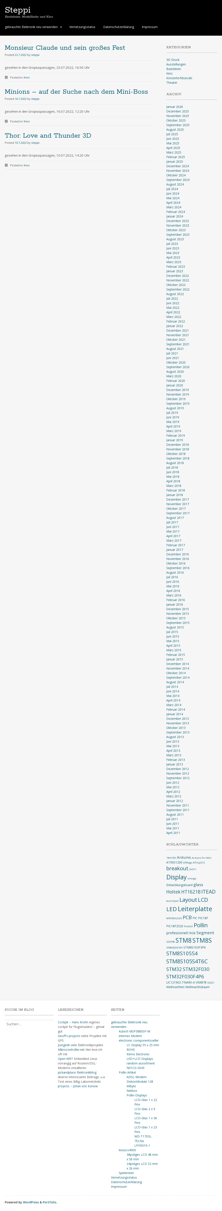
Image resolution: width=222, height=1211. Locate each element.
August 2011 (175, 814)
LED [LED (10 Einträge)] (171, 909)
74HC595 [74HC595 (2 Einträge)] (171, 857)
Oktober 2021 (176, 339)
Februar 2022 (175, 321)
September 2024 (177, 180)
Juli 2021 (172, 353)
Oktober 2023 (176, 230)
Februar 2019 (175, 435)
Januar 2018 (174, 495)
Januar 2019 (174, 440)
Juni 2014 (172, 691)
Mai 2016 (172, 586)
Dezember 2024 (177, 166)
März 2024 (173, 207)
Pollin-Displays (137, 1095)
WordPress (31, 1202)
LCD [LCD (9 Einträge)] (203, 899)
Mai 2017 (172, 531)
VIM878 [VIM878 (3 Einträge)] (201, 982)
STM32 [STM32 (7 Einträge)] (174, 969)
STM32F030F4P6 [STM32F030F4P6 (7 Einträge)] (185, 976)
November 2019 (177, 394)
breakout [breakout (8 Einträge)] (177, 868)
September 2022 (177, 289)
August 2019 (175, 408)
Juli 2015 (172, 632)
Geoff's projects (69, 1036)
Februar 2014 (175, 709)
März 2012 (173, 796)
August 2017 (175, 518)
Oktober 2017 (176, 508)
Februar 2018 (175, 490)
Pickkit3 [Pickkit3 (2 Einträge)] (188, 926)
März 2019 (173, 431)
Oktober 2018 (176, 454)
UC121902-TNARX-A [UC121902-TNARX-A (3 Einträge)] (180, 982)
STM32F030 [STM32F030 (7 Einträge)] (196, 969)
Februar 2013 (175, 760)
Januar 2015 (174, 659)
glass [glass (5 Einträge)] (198, 884)
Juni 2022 (172, 303)
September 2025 (177, 125)
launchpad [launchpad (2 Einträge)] (172, 900)
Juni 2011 (172, 824)
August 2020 (175, 371)
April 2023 (173, 257)
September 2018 (177, 458)
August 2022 (175, 294)
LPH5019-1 (142, 1145)
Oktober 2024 (176, 175)
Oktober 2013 (176, 728)
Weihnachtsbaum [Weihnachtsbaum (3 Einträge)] (197, 987)
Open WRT (65, 1059)
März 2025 (173, 152)
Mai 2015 (172, 641)
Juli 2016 (172, 577)
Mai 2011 (172, 828)
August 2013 (175, 737)
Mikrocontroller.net (71, 1049)
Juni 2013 (172, 741)
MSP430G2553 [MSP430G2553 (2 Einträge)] (174, 918)
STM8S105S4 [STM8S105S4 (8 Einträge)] (182, 953)
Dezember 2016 (177, 554)
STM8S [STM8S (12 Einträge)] (202, 940)
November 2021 (177, 335)
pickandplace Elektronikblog (77, 1072)
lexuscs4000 (127, 1150)
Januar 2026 (174, 107)
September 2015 (177, 623)
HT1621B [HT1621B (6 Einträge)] (191, 892)
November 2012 (177, 773)
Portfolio (49, 1202)
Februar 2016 (175, 600)
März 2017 (173, 540)
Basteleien (173, 69)
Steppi (18, 10)
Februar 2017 (175, 545)
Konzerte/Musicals (179, 78)
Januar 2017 (174, 550)
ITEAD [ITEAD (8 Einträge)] (208, 891)
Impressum (150, 27)
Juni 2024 (172, 193)
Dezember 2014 (177, 664)
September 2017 (177, 513)
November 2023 (177, 225)
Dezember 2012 (177, 769)
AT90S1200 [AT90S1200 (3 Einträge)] (174, 862)
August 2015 (175, 627)
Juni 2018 (172, 472)
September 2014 (177, 677)
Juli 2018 (172, 467)
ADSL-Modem (137, 1077)
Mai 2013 (172, 746)
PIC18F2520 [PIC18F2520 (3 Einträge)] (174, 926)
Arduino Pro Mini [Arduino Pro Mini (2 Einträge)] (201, 857)
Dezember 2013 (177, 719)
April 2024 (173, 202)
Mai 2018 (172, 476)
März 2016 (173, 595)
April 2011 (173, 833)
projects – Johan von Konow (78, 1086)
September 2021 (177, 344)
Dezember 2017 (177, 499)
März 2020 (173, 376)
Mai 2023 (172, 253)
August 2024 (175, 184)
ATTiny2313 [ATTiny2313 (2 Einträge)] (199, 862)
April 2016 (173, 591)
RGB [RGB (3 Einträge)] (192, 933)
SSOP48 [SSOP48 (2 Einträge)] (170, 941)
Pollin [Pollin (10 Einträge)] (201, 925)
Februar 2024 (175, 212)
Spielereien (126, 1173)
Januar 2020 (174, 385)
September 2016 (177, 568)
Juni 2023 (172, 248)
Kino (27, 77)
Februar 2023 (175, 266)
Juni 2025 (172, 139)
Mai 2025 (172, 143)
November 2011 (177, 805)
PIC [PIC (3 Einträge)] (195, 918)
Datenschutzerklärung (118, 27)
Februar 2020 (175, 381)
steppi (35, 55)
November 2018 (177, 449)
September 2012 (177, 778)
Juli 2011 (172, 819)
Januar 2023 (174, 271)
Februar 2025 (175, 157)
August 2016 (175, 572)
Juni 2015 (172, 636)
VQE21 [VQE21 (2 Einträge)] (210, 982)
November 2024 (177, 171)
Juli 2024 (172, 189)
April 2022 (173, 312)
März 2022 (173, 317)
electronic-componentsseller (139, 1040)
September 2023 (177, 234)
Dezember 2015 (177, 609)
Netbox (132, 1091)
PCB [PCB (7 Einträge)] (187, 917)
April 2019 (173, 426)
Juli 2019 (172, 413)
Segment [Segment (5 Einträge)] (205, 932)
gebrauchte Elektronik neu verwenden (31, 27)
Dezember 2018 (177, 445)
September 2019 (177, 403)
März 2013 (173, 755)
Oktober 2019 (176, 399)
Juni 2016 (172, 582)
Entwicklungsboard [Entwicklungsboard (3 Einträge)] (179, 885)
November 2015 (177, 613)
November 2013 (177, 723)
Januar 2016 (174, 604)
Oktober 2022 (176, 285)
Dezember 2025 (177, 111)
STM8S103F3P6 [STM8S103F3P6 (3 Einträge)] (194, 947)
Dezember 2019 (177, 390)
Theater (171, 82)
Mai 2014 (172, 696)
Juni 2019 (172, 417)
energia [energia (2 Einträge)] (192, 878)
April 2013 (173, 750)
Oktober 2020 (176, 362)
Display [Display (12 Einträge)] (176, 877)
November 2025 (177, 116)
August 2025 (175, 129)
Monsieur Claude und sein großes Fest (65, 48)
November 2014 (177, 668)
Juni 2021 (172, 358)
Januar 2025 (174, 161)
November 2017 (177, 504)
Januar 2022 (174, 326)
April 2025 (173, 148)
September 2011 (177, 810)
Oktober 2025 (176, 120)
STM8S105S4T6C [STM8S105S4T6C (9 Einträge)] (187, 961)
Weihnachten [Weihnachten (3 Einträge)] (175, 987)
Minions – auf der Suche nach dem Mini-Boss (76, 92)
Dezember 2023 (177, 221)
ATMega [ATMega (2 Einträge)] (187, 862)
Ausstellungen (176, 64)
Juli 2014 (172, 687)
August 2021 (175, 349)
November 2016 (177, 559)
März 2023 (173, 262)
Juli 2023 (172, 244)
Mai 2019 (172, 422)
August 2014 (175, 682)
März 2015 (173, 650)
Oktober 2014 (176, 673)
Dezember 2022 (177, 276)
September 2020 (177, 367)
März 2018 (173, 486)
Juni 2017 (172, 527)
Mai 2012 (172, 787)
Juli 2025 (172, 134)
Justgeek (64, 1045)
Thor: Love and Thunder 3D (48, 136)
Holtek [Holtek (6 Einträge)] (173, 892)
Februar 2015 (175, 655)
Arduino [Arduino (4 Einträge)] (184, 857)
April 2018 (173, 481)
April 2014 (173, 700)
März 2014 (173, 705)
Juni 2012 (172, 782)
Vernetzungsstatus (82, 27)
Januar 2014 (174, 714)
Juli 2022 (172, 298)
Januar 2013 (174, 764)
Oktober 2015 (176, 618)
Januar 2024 (174, 216)
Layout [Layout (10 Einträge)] (188, 900)
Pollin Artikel (127, 1072)
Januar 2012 (174, 801)
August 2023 (175, 239)
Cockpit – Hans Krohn (73, 1022)
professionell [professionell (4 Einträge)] (177, 932)
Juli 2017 (172, 522)
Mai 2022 (172, 308)
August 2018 (175, 463)
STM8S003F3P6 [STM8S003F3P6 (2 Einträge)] (174, 947)
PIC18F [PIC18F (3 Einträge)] (203, 918)
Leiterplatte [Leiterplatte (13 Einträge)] (195, 908)
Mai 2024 (172, 198)
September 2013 (177, 732)
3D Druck (173, 60)
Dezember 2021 (177, 330)
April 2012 (173, 792)
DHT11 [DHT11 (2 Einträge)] (192, 869)
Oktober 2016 (176, 563)
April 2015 (173, 645)
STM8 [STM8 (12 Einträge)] (184, 940)
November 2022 (177, 280)
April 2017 (173, 536)
